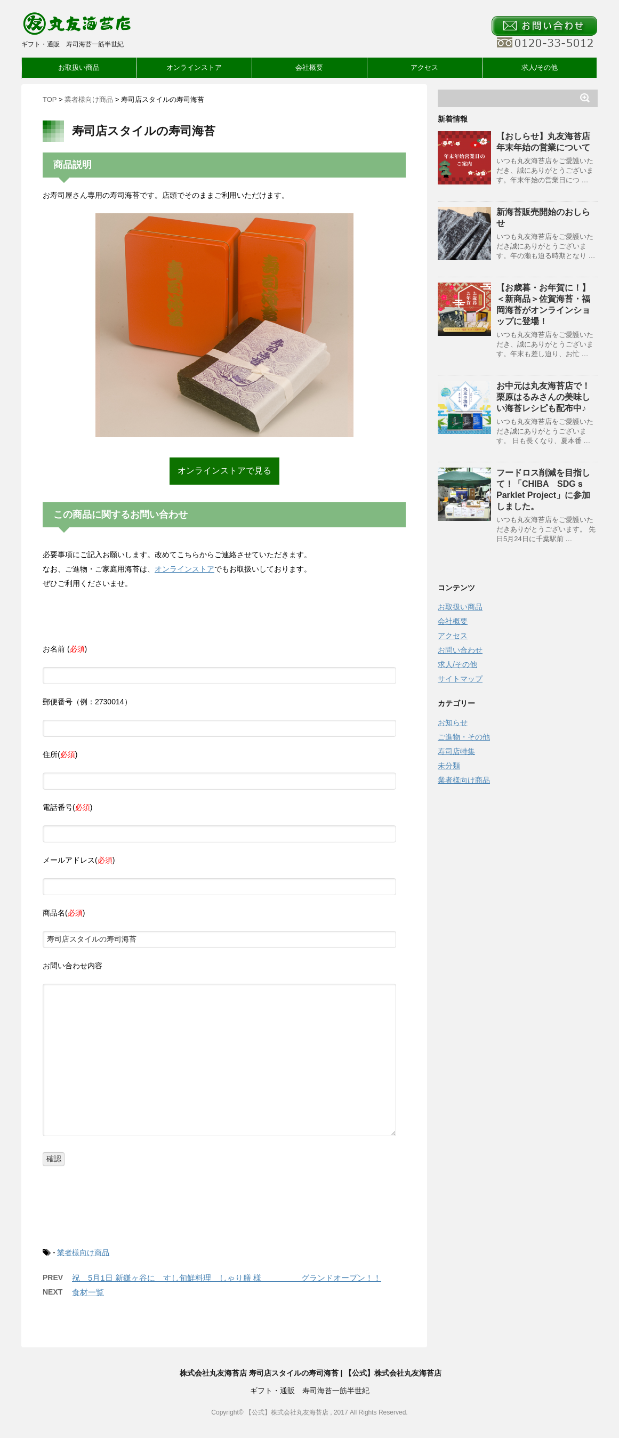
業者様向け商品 (83, 1252)
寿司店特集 (456, 751)
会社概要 (309, 67)
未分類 (449, 765)
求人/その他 (539, 67)
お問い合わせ (460, 650)
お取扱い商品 (79, 67)
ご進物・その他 (464, 737)
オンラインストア (194, 67)
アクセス (424, 67)
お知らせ (453, 722)
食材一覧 (88, 1292)
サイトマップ (460, 678)
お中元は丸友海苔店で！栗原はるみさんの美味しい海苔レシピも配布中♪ (543, 397)
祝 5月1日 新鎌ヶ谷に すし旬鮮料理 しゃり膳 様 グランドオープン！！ (226, 1277)
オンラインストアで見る (224, 470)
